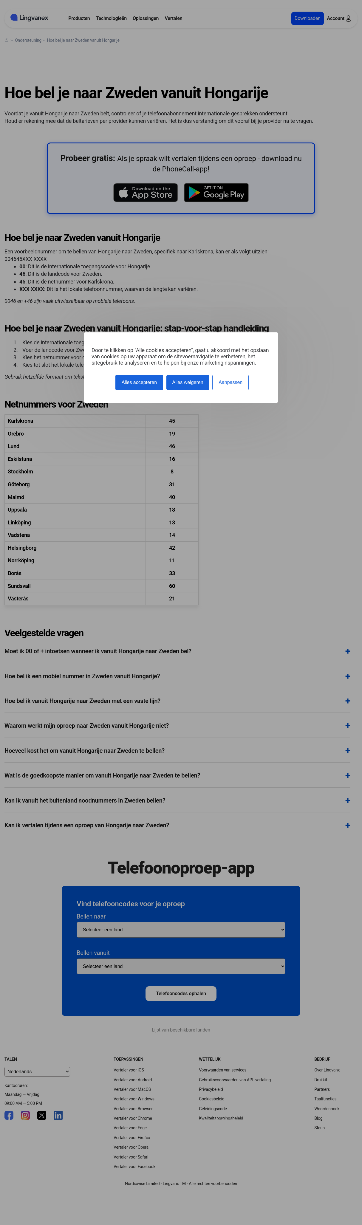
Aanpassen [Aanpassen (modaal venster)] (230, 382)
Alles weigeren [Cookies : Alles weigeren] (187, 382)
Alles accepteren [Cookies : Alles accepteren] (139, 382)
